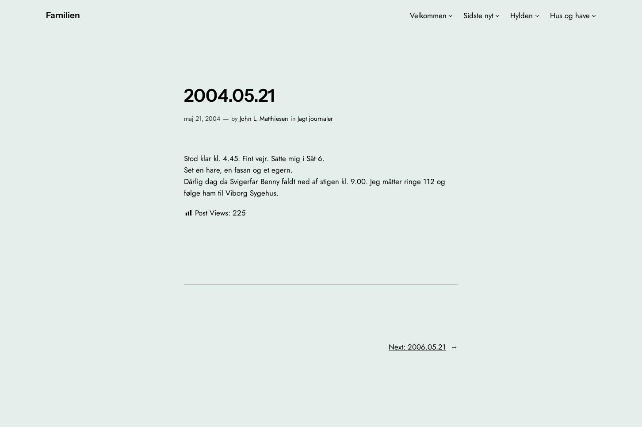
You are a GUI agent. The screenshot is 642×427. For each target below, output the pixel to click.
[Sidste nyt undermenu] (497, 15)
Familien (63, 15)
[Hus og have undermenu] (594, 15)
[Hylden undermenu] (537, 15)
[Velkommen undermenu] (450, 15)
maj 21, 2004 (202, 118)
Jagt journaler (315, 118)
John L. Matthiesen (264, 118)
